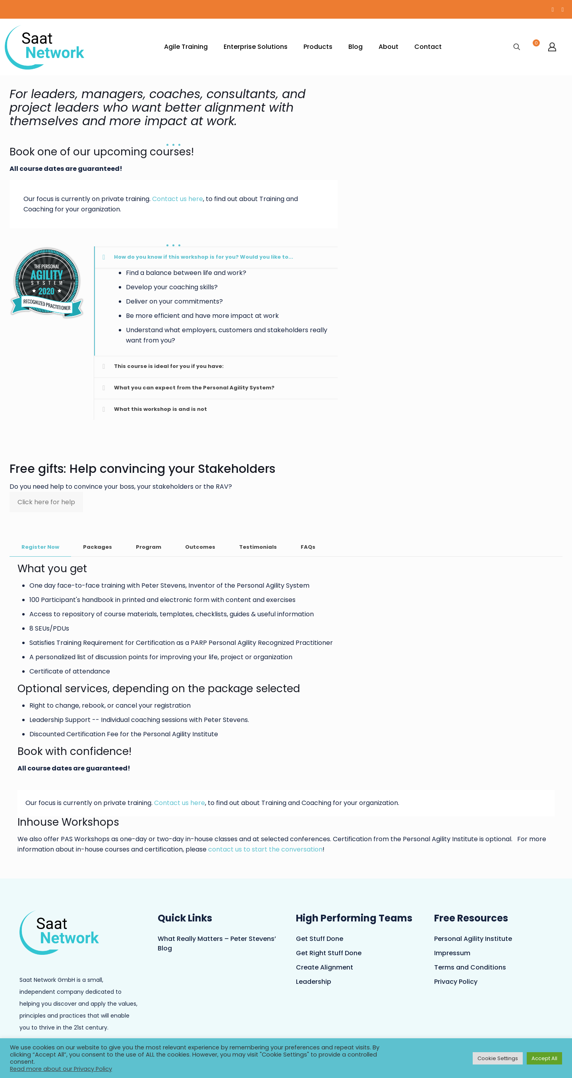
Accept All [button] (544, 1058)
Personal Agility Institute (473, 938)
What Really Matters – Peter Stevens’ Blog (217, 943)
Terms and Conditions (470, 967)
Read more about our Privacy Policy (61, 1068)
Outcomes (200, 547)
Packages (97, 547)
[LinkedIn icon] (563, 9)
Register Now (40, 547)
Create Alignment (324, 967)
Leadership (313, 981)
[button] (215, 301)
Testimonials (258, 547)
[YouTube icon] (553, 9)
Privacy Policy (455, 981)
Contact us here (177, 198)
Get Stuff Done (319, 938)
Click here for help (46, 502)
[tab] (40, 547)
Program (148, 547)
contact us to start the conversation (265, 849)
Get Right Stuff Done (328, 953)
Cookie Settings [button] (497, 1058)
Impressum (452, 953)
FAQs (308, 547)
